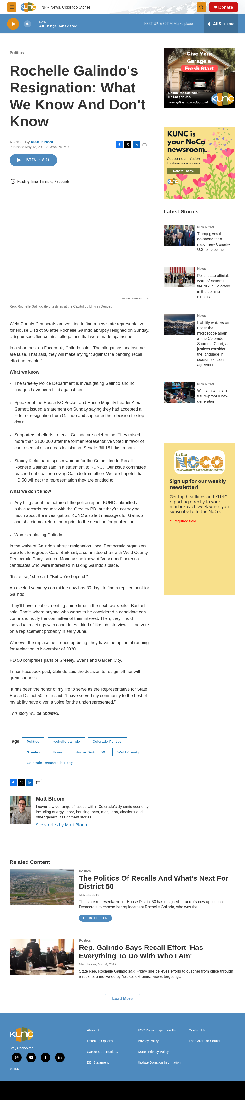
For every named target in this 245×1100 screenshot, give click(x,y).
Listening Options (100, 1041)
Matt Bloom (42, 142)
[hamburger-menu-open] (11, 7)
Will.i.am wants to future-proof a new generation (212, 396)
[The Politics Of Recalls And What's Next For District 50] (42, 887)
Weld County (128, 752)
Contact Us (197, 1030)
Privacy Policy (148, 1041)
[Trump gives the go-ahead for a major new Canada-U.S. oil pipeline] (179, 235)
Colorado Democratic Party (50, 763)
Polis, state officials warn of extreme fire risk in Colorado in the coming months (213, 286)
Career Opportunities (102, 1052)
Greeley (33, 752)
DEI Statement (98, 1062)
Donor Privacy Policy (153, 1052)
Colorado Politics (107, 741)
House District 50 (90, 752)
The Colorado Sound (204, 1041)
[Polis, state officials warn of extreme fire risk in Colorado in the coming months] (179, 277)
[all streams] (221, 23)
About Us (94, 1030)
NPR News (205, 227)
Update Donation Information (159, 1062)
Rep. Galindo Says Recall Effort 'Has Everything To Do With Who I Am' (141, 951)
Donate (225, 7)
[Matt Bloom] (20, 810)
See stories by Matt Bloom (62, 825)
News (201, 269)
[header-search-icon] (201, 7)
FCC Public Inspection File (157, 1030)
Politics (17, 52)
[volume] (27, 24)
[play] (13, 24)
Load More (122, 999)
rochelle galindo (66, 741)
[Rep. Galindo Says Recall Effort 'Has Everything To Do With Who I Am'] (42, 957)
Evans (58, 752)
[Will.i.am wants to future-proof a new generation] (179, 392)
